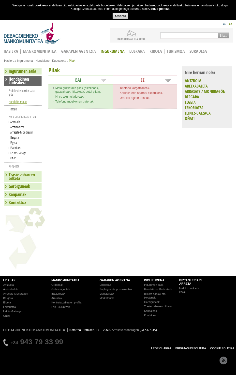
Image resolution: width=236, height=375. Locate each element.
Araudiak (56, 298)
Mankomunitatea (40, 51)
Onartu (120, 16)
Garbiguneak (19, 186)
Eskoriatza (15, 147)
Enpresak (105, 284)
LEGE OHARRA (161, 348)
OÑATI (190, 118)
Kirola (155, 51)
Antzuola (15, 122)
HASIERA (11, 51)
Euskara (137, 51)
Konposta (14, 166)
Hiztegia (13, 109)
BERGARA (192, 97)
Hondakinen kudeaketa (19, 81)
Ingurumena (113, 51)
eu (224, 23)
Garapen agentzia (78, 51)
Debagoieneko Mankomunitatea (32, 33)
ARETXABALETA (196, 86)
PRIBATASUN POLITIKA (190, 348)
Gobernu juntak (60, 289)
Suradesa (198, 51)
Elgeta (13, 142)
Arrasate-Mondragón (21, 132)
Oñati (13, 158)
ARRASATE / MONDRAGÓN (205, 91)
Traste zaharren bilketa (22, 176)
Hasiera (9, 60)
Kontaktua (17, 202)
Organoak (57, 284)
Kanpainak (17, 194)
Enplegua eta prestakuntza (116, 289)
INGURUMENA (154, 280)
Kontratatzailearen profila (66, 302)
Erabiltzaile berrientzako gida (22, 92)
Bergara (14, 137)
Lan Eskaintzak (60, 306)
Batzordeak (58, 293)
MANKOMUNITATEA (65, 280)
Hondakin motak (18, 101)
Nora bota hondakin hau (22, 116)
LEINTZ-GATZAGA (198, 113)
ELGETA (190, 102)
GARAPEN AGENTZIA (115, 280)
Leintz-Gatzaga (18, 152)
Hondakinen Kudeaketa (50, 60)
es (230, 23)
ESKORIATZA (194, 107)
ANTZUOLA (193, 80)
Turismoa (176, 51)
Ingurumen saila (22, 71)
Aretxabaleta (17, 127)
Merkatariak (107, 298)
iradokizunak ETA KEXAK (131, 39)
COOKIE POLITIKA (222, 348)
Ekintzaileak (107, 293)
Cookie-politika (158, 9)
